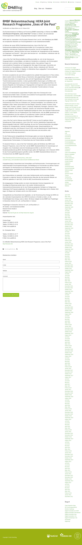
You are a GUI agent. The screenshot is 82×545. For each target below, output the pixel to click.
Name (4, 259)
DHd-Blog (14, 537)
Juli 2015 (67, 421)
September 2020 (69, 312)
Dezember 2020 (69, 307)
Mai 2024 (67, 235)
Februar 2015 (68, 430)
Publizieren (67, 163)
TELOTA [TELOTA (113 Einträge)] (75, 52)
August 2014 (68, 440)
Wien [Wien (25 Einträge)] (79, 55)
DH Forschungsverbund (71, 507)
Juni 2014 (67, 444)
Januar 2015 (68, 431)
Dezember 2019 (69, 328)
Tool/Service (68, 177)
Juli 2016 (67, 400)
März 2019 (67, 344)
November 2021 (69, 287)
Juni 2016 (67, 401)
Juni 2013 (67, 465)
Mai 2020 (67, 319)
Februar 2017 (68, 387)
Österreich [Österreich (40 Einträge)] (67, 59)
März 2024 (67, 238)
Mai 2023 (67, 256)
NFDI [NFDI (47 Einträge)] (66, 46)
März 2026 (67, 196)
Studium (67, 171)
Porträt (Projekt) (69, 161)
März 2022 (67, 280)
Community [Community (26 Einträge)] (67, 23)
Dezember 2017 (69, 370)
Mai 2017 (67, 382)
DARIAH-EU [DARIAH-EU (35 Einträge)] (68, 26)
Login (37, 2)
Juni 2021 (67, 296)
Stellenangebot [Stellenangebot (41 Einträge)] (69, 49)
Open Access (68, 156)
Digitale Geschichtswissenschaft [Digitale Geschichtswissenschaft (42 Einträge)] (71, 32)
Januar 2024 (68, 242)
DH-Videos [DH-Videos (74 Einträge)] (68, 28)
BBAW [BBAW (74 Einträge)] (72, 20)
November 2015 (69, 414)
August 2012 (68, 482)
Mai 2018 (67, 361)
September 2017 (69, 375)
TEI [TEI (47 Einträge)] (71, 52)
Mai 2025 (67, 214)
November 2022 (69, 266)
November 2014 (69, 435)
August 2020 (68, 314)
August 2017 (68, 377)
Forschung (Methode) (70, 140)
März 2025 (67, 217)
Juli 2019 (67, 337)
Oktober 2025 (68, 205)
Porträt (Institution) (69, 157)
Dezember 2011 (69, 496)
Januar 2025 (68, 221)
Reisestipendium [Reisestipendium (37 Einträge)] (69, 47)
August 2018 (68, 356)
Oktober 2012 (68, 479)
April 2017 (67, 384)
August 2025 (68, 209)
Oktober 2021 (68, 289)
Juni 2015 (67, 422)
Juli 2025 (67, 210)
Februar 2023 (68, 261)
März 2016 (67, 407)
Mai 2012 (67, 487)
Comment (5, 276)
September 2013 (69, 459)
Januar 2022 (68, 284)
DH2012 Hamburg (69, 509)
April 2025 (67, 216)
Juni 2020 (67, 317)
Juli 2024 (67, 231)
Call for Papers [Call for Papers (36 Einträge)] (68, 22)
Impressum (78, 2)
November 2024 (69, 224)
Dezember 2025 (69, 202)
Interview (67, 147)
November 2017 (69, 372)
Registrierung (43, 2)
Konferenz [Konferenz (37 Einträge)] (75, 45)
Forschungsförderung (10, 249)
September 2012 (69, 480)
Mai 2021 (67, 298)
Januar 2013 (68, 473)
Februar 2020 (68, 324)
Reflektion (67, 164)
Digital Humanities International (72, 512)
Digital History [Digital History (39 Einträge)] (68, 34)
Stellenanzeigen (69, 170)
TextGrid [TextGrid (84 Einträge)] (72, 54)
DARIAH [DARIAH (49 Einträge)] (72, 23)
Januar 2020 (68, 326)
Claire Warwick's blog (70, 505)
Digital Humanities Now (70, 514)
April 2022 (67, 279)
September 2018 (69, 354)
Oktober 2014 (68, 437)
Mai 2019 (67, 340)
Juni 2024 (67, 233)
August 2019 (68, 335)
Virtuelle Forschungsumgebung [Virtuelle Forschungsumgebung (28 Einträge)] (71, 55)
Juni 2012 (67, 486)
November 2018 (69, 351)
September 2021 (69, 291)
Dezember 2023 (69, 244)
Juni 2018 (67, 359)
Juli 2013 (67, 463)
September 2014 (69, 438)
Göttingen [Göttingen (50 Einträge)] (68, 45)
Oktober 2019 (68, 331)
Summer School (69, 173)
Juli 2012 (67, 484)
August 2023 (68, 251)
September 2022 (69, 270)
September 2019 (69, 333)
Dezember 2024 (69, 223)
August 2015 (68, 419)
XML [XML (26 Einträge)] (75, 57)
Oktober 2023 (68, 247)
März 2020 (67, 323)
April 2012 (67, 489)
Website (5, 270)
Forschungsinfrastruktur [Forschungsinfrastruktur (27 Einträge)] (69, 43)
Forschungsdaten (69, 142)
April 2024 (67, 237)
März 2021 (67, 301)
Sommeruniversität (69, 168)
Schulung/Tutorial (69, 166)
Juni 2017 (67, 380)
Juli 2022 (67, 273)
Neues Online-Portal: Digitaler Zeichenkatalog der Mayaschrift (72, 79)
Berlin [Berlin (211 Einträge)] (77, 20)
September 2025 (69, 207)
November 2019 (69, 330)
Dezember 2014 (69, 433)
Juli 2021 (67, 294)
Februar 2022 (68, 282)
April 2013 (67, 468)
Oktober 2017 (68, 373)
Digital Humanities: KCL (71, 516)
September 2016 (69, 396)
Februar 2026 (68, 198)
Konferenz (67, 150)
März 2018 (67, 365)
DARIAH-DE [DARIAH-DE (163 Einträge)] (70, 25)
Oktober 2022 (68, 268)
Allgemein (67, 131)
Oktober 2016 (68, 394)
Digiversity (67, 521)
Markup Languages (69, 154)
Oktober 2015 (68, 415)
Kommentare (56, 2)
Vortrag (66, 182)
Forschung (67, 138)
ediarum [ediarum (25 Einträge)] (74, 37)
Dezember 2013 (69, 454)
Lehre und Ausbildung (70, 152)
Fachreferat (68, 136)
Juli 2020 (67, 316)
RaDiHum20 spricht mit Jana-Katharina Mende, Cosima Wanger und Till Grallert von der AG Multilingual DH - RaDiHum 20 (73, 107)
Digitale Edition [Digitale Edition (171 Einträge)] (72, 29)
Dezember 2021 (69, 286)
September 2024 (69, 228)
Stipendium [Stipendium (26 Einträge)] (67, 52)
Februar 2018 (68, 366)
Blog (35, 8)
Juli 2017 (67, 379)
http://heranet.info (8, 244)
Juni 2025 (67, 212)
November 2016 (69, 393)
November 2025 (69, 203)
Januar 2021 (68, 305)
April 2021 (67, 300)
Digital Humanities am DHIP (72, 510)
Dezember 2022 (69, 265)
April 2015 (67, 426)
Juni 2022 (67, 275)
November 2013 (69, 456)
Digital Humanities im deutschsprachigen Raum (11, 6)
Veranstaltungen (69, 180)
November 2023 (69, 245)
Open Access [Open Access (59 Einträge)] (72, 46)
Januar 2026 (68, 200)
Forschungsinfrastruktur (71, 145)
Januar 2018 (68, 368)
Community (68, 135)
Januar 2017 (68, 389)
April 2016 (67, 405)
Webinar (67, 185)
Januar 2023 (68, 263)
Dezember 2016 (69, 391)
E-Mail (4, 265)
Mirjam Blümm (15, 28)
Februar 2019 (68, 345)
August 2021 (68, 293)
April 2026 (67, 194)
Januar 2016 (68, 410)
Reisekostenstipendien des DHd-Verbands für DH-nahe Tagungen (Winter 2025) (72, 99)
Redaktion (48, 8)
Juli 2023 (67, 252)
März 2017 (67, 386)
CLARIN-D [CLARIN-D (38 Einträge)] (75, 22)
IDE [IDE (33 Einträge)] (72, 45)
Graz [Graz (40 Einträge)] (76, 43)
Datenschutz (71, 2)
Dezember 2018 (69, 349)
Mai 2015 (67, 424)
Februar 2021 (68, 303)
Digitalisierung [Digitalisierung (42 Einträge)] (68, 37)
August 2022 (68, 272)
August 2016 (68, 398)
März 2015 (67, 428)
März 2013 (67, 470)
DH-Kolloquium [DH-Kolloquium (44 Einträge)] (75, 26)
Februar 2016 (68, 408)
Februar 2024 (68, 240)
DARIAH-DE (64, 2)
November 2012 (69, 477)
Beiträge (50, 2)
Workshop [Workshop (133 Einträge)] (69, 57)
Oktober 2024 (68, 226)
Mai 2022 (67, 277)
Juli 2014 (67, 442)
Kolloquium (67, 149)
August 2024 (68, 230)
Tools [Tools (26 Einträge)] (77, 54)
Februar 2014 (68, 451)
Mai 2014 (67, 445)
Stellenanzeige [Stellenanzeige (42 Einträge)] (77, 49)
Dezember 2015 (69, 412)
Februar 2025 (68, 219)
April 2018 (67, 363)
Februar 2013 (68, 472)
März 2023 (67, 259)
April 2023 (67, 258)
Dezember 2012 (69, 475)
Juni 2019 (67, 338)
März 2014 (67, 449)
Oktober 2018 (68, 352)
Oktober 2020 (68, 310)
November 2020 (69, 308)
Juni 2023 (67, 254)
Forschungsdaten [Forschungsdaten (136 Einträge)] (72, 39)
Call (66, 133)
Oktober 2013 (68, 458)
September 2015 (69, 417)
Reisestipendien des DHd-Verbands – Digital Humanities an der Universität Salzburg (72, 85)
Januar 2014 (68, 452)
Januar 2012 (68, 494)
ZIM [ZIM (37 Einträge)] (77, 57)
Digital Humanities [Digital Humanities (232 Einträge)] (72, 35)
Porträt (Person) (69, 159)
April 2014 (67, 447)
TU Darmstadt (68, 178)
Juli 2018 (67, 358)
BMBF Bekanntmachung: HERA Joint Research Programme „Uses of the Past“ (29, 22)
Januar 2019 (68, 347)
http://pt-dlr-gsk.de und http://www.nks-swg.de (21, 212)
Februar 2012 (68, 493)
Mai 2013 (67, 466)
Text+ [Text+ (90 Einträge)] (67, 54)
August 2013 (68, 461)
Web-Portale (68, 184)
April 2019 (67, 342)
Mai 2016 (67, 403)
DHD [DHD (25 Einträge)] (74, 28)
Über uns (41, 8)
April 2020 (67, 321)
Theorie (67, 175)
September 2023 (69, 249)
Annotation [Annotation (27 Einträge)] (67, 20)
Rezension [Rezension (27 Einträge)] (75, 47)
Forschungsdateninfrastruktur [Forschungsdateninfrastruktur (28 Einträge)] (71, 40)
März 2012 (67, 491)
